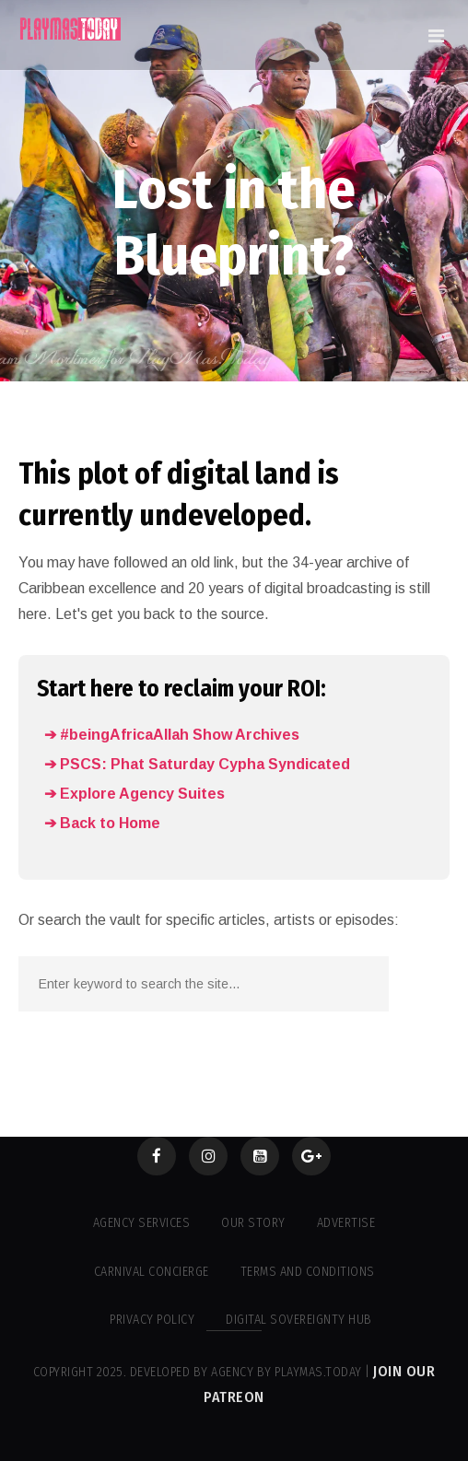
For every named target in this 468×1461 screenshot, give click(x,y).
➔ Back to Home (102, 823)
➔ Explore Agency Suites (134, 793)
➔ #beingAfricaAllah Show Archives (171, 734)
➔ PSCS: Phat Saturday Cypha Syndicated (197, 764)
